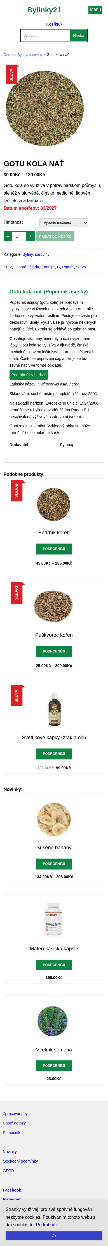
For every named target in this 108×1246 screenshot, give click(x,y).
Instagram (12, 1199)
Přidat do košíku (55, 237)
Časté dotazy (14, 1123)
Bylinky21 (44, 10)
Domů (8, 55)
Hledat (78, 35)
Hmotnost (13, 222)
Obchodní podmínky (20, 1161)
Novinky (10, 1151)
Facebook (12, 1190)
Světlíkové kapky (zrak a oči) (54, 737)
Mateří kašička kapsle (54, 948)
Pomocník (11, 1132)
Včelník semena (54, 1050)
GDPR (8, 1171)
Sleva (81, 267)
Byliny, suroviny (30, 55)
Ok (54, 1236)
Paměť (68, 267)
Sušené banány (53, 847)
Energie (48, 267)
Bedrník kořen (54, 532)
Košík (51, 24)
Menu (95, 9)
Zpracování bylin (17, 1113)
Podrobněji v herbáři (28, 375)
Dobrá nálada (27, 267)
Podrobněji (54, 549)
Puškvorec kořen (54, 635)
